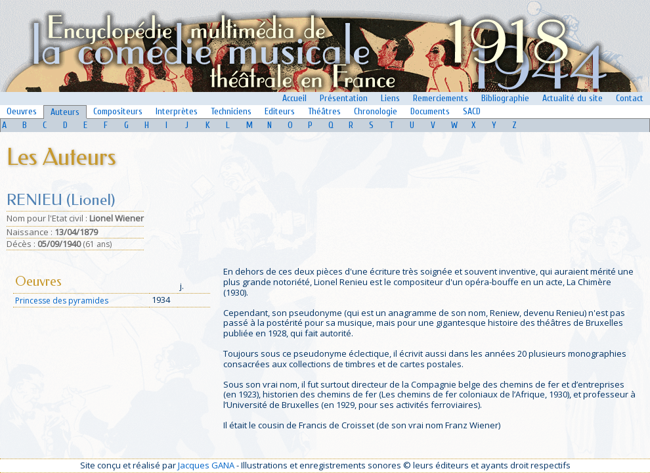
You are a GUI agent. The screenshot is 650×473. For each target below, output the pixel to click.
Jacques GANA (206, 465)
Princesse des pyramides (61, 300)
